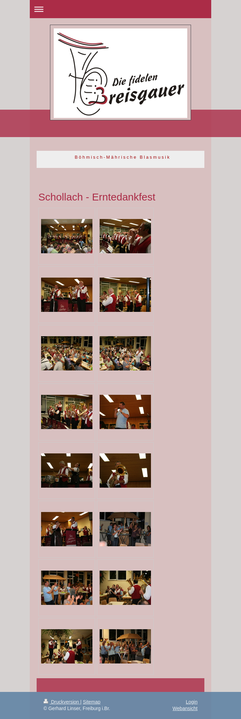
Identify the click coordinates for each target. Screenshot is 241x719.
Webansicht (185, 708)
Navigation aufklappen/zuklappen (120, 9)
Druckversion (61, 702)
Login (192, 702)
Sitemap (91, 702)
